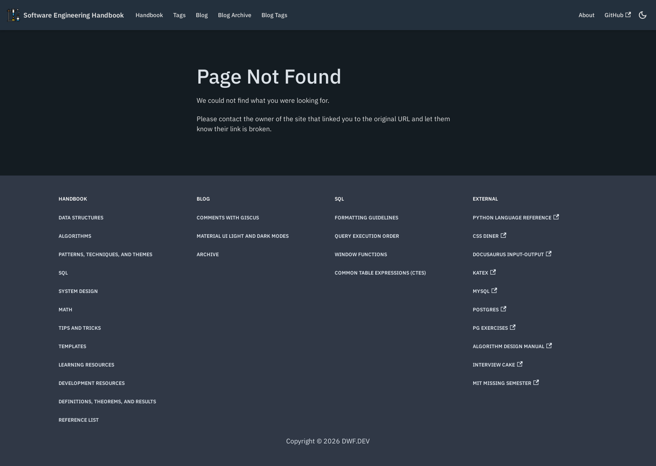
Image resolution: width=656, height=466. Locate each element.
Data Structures (81, 217)
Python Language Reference (516, 217)
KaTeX (484, 273)
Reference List (79, 420)
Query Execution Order (367, 236)
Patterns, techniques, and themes (105, 254)
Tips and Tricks (80, 328)
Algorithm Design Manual (512, 346)
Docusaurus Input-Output (512, 254)
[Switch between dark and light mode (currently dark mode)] (642, 15)
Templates (72, 346)
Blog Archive (234, 15)
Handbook (149, 15)
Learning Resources (86, 365)
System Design (78, 291)
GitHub (618, 15)
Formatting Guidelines (366, 217)
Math (65, 309)
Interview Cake (498, 365)
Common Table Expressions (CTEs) (380, 273)
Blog (202, 15)
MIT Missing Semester (506, 383)
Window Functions (361, 254)
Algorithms (75, 236)
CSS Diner (489, 236)
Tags (179, 15)
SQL (63, 273)
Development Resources (92, 383)
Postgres (489, 309)
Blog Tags (274, 15)
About (586, 15)
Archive (208, 254)
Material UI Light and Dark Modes (243, 236)
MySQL (485, 291)
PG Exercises (494, 328)
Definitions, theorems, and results (107, 401)
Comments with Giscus (228, 217)
